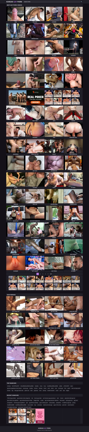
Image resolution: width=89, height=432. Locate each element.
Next (51, 273)
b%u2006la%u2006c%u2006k (27, 386)
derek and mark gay (47, 405)
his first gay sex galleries (19, 402)
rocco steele (30, 405)
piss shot (64, 405)
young (73, 402)
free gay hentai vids (19, 390)
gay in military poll (44, 402)
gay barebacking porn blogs (26, 400)
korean (8, 390)
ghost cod (27, 390)
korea (45, 388)
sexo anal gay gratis (76, 388)
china (41, 386)
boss (40, 390)
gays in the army (57, 405)
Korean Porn (14, 2)
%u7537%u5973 (15, 386)
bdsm (52, 388)
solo (56, 388)
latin (58, 398)
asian (71, 386)
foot (65, 388)
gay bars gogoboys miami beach (14, 388)
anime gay (60, 388)
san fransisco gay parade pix (49, 398)
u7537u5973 (66, 386)
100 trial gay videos (11, 398)
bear (31, 390)
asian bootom (71, 405)
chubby (31, 388)
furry (45, 386)
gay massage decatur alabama (51, 400)
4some (61, 398)
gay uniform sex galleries (12, 400)
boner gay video (37, 398)
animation (39, 405)
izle (32, 398)
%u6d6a (36, 386)
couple (41, 400)
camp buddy (52, 402)
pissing (44, 390)
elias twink (62, 400)
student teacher (50, 390)
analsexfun (58, 402)
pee (27, 402)
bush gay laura (69, 400)
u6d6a (60, 386)
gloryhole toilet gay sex (70, 398)
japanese (36, 390)
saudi (57, 390)
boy (35, 405)
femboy (40, 388)
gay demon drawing (33, 402)
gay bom (76, 400)
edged (67, 390)
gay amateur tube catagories (23, 398)
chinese (9, 386)
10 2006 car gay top (66, 402)
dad (64, 390)
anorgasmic (9, 402)
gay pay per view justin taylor (24, 407)
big (12, 390)
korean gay (25, 388)
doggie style (36, 400)
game (69, 388)
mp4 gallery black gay (12, 407)
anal (61, 390)
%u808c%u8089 (10, 405)
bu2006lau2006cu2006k (52, 386)
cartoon (36, 388)
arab (49, 388)
